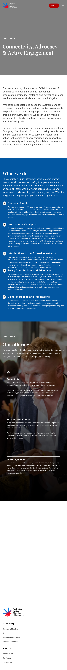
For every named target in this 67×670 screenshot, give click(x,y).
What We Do (8, 654)
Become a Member (10, 629)
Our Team (7, 658)
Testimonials (7, 662)
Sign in (5, 633)
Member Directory (10, 642)
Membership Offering (11, 637)
